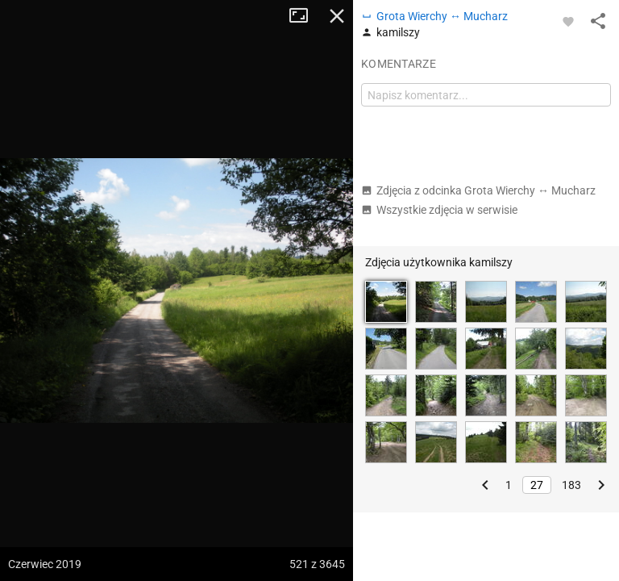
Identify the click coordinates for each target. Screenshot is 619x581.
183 (571, 485)
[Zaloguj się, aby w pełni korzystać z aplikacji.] (568, 21)
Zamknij (337, 16)
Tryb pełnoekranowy (305, 16)
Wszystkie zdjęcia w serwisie (439, 209)
